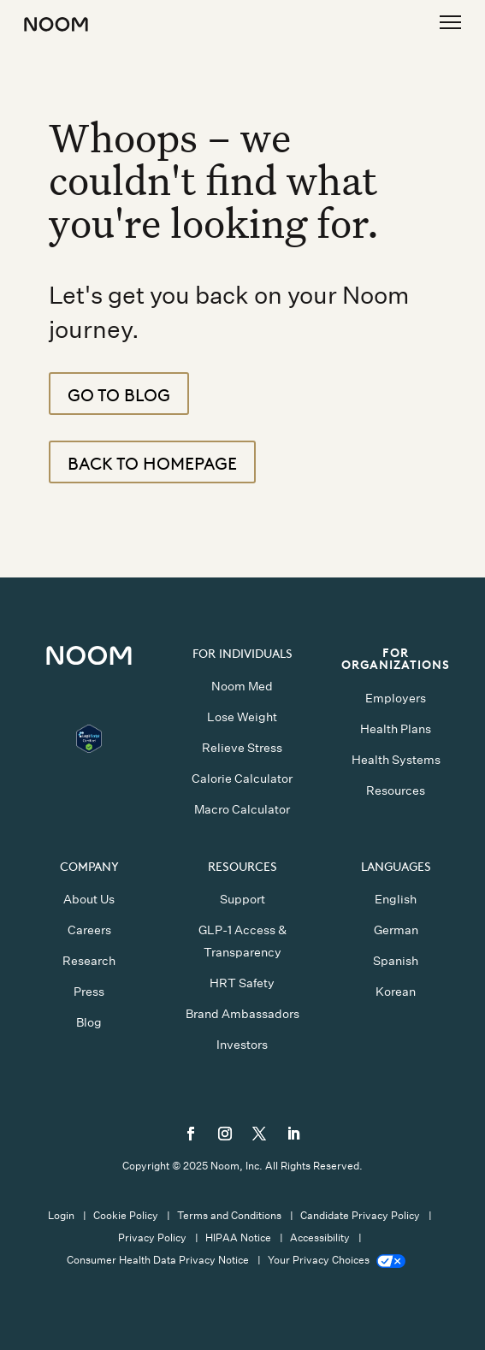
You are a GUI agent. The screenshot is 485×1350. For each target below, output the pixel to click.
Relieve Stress (242, 747)
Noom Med (242, 686)
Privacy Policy (152, 1237)
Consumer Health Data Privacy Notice (158, 1259)
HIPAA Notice (238, 1237)
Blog (89, 1022)
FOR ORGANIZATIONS (395, 657)
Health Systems (396, 759)
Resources (395, 790)
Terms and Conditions (229, 1215)
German (396, 930)
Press (89, 991)
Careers (89, 930)
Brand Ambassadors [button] (242, 1013)
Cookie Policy (125, 1215)
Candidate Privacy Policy (360, 1215)
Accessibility (320, 1237)
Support (242, 899)
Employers (395, 698)
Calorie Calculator (242, 778)
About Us (89, 899)
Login (61, 1215)
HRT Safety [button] (242, 983)
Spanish (395, 960)
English (396, 899)
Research (88, 960)
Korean (396, 991)
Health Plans (395, 729)
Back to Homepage (152, 462)
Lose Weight (242, 717)
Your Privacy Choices (336, 1259)
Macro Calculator (242, 809)
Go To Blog (119, 394)
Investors (242, 1044)
